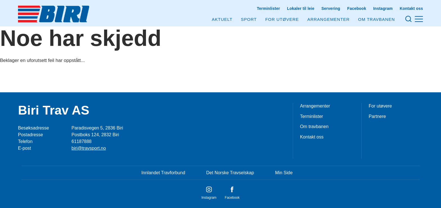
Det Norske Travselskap (230, 172)
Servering (330, 8)
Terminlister (268, 8)
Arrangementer (328, 19)
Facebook (356, 8)
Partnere (377, 116)
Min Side (283, 172)
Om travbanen (314, 126)
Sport (249, 19)
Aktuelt (222, 19)
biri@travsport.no (88, 148)
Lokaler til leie (300, 8)
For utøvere (282, 19)
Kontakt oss (411, 8)
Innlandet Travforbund (163, 172)
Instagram (383, 8)
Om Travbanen (376, 19)
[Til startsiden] (53, 14)
